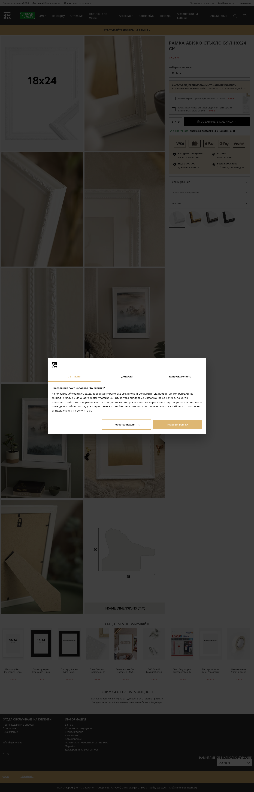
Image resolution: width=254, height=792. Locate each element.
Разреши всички (177, 424)
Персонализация (126, 424)
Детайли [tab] (126, 376)
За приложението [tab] (180, 376)
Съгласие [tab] (74, 376)
